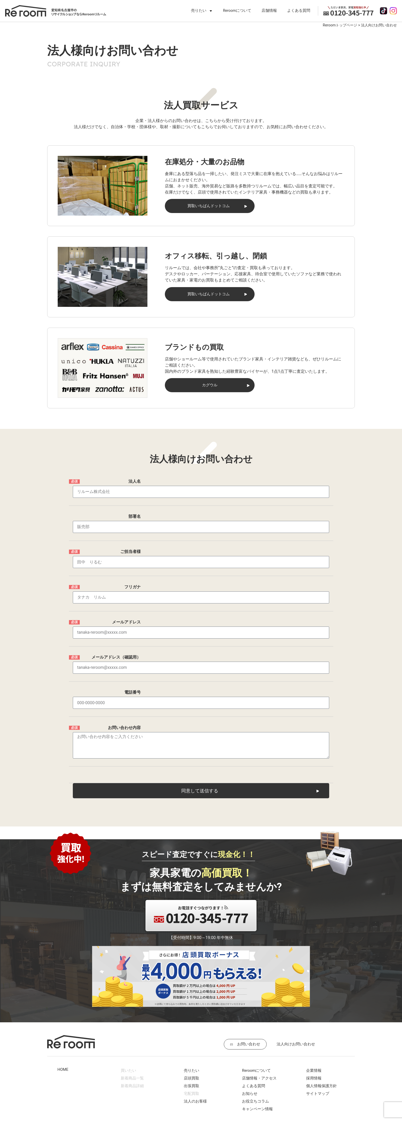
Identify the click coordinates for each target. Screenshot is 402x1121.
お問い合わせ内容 (124, 692)
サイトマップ (317, 1041)
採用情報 (313, 1026)
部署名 (134, 513)
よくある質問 (298, 10)
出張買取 (191, 1034)
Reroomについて (237, 10)
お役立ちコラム (255, 1049)
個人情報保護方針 (321, 1034)
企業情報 (313, 1018)
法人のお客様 (195, 1049)
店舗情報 (269, 10)
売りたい (202, 10)
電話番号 (132, 656)
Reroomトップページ (340, 25)
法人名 (134, 484)
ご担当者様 (130, 541)
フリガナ (132, 570)
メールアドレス (126, 599)
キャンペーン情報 (257, 1057)
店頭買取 (191, 1026)
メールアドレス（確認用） (116, 627)
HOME (62, 1017)
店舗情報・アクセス (259, 1026)
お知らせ (249, 1041)
